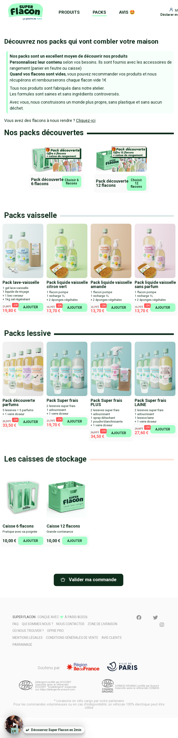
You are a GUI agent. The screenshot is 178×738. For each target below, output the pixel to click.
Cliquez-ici (85, 120)
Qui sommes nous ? (37, 624)
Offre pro (55, 631)
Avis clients (112, 638)
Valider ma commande (88, 579)
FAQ (16, 624)
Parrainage (22, 644)
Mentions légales (28, 638)
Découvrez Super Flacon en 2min (53, 730)
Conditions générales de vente (72, 638)
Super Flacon (24, 617)
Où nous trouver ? (28, 631)
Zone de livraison (102, 624)
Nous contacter (70, 624)
